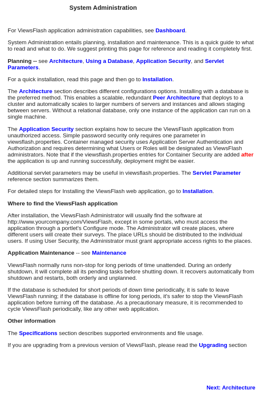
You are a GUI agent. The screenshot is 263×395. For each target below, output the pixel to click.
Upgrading (213, 345)
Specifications (38, 333)
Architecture (66, 61)
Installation (157, 79)
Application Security (163, 61)
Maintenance (109, 253)
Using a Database (109, 61)
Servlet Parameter (216, 173)
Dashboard (170, 30)
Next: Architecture (230, 387)
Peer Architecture (176, 97)
